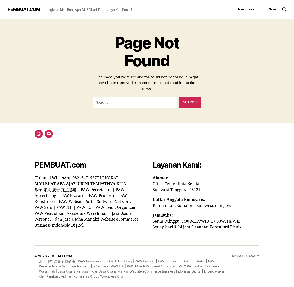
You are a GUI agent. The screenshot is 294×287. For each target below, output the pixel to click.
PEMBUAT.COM (24, 9)
